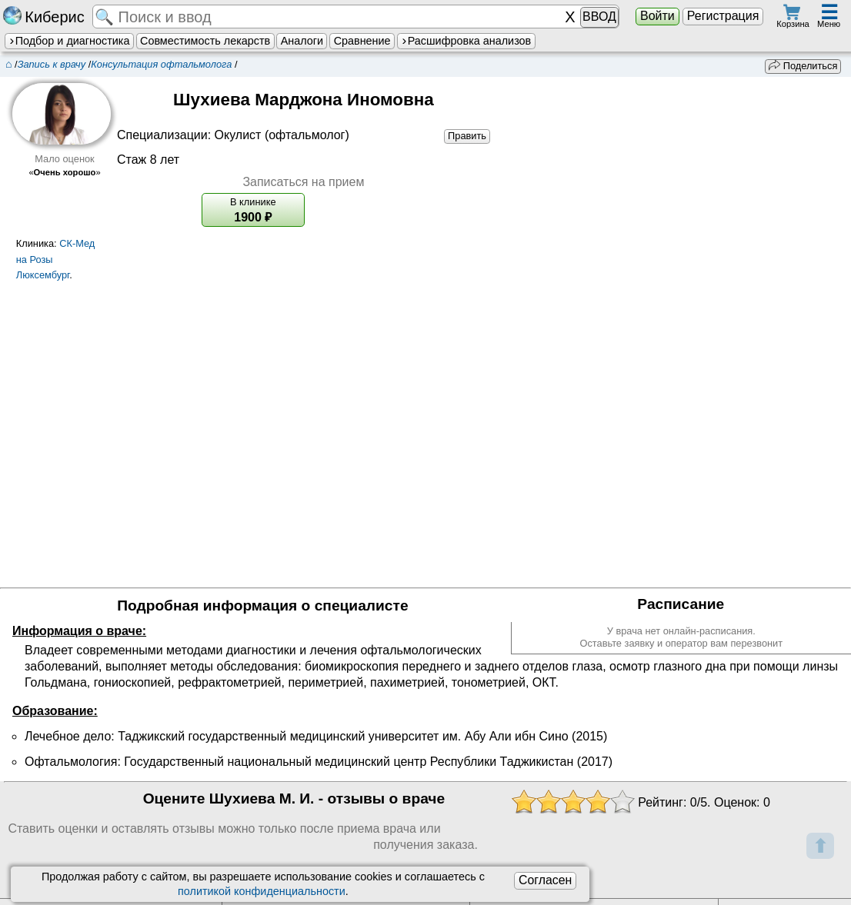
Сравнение (362, 41)
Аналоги (302, 41)
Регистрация (723, 15)
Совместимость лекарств (205, 41)
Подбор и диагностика (68, 41)
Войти (657, 15)
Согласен (545, 880)
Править (467, 135)
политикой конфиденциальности (261, 891)
